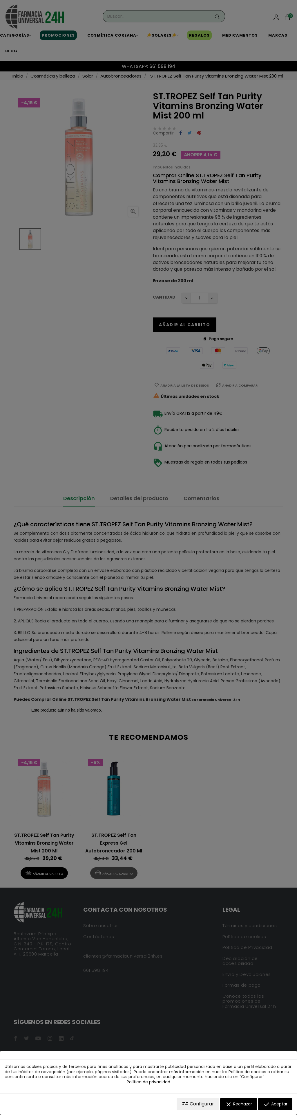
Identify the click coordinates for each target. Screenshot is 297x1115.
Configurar (198, 1104)
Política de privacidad (148, 1082)
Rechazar (238, 1104)
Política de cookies (247, 1072)
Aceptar (275, 1104)
